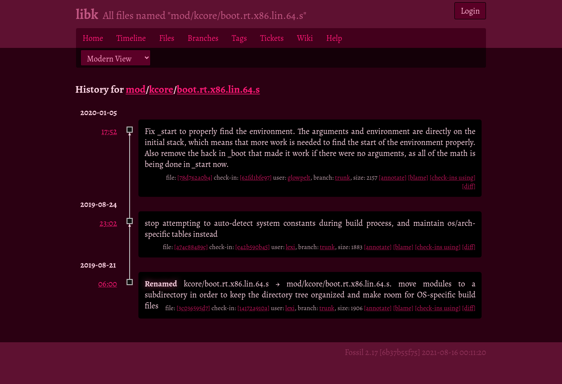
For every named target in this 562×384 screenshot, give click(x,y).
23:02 (108, 222)
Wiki (305, 38)
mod (135, 89)
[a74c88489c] (191, 247)
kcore (161, 89)
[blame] (418, 177)
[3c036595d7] (193, 308)
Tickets (272, 38)
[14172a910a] (253, 308)
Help (334, 38)
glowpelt (298, 177)
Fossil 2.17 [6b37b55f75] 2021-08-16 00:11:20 (415, 352)
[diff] (468, 186)
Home (93, 38)
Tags (239, 38)
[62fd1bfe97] (255, 177)
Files (166, 38)
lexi (290, 247)
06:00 (107, 283)
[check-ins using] (452, 177)
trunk (342, 177)
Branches (203, 38)
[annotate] (392, 177)
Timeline (131, 38)
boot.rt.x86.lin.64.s (218, 89)
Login (470, 10)
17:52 (109, 131)
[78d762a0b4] (194, 177)
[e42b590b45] (252, 247)
